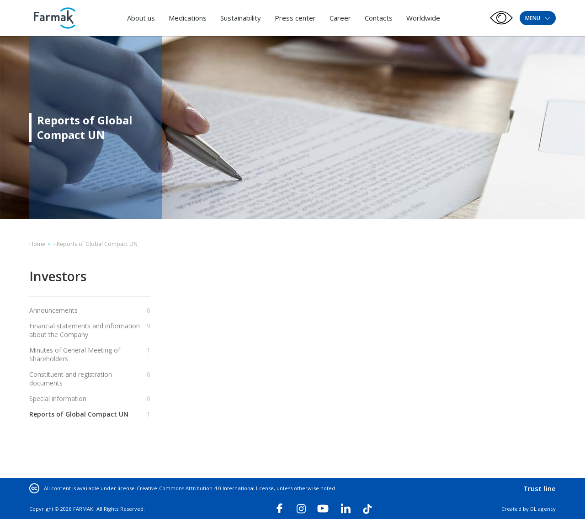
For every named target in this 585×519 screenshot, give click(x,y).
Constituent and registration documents (70, 378)
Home (37, 244)
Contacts (379, 17)
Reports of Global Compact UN (78, 414)
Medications (188, 17)
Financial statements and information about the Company (84, 330)
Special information (57, 398)
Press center (295, 17)
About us (141, 17)
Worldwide (423, 17)
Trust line (539, 488)
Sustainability (240, 17)
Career (340, 17)
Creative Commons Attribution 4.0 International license (205, 488)
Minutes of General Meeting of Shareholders (74, 354)
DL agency (543, 508)
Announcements (53, 310)
